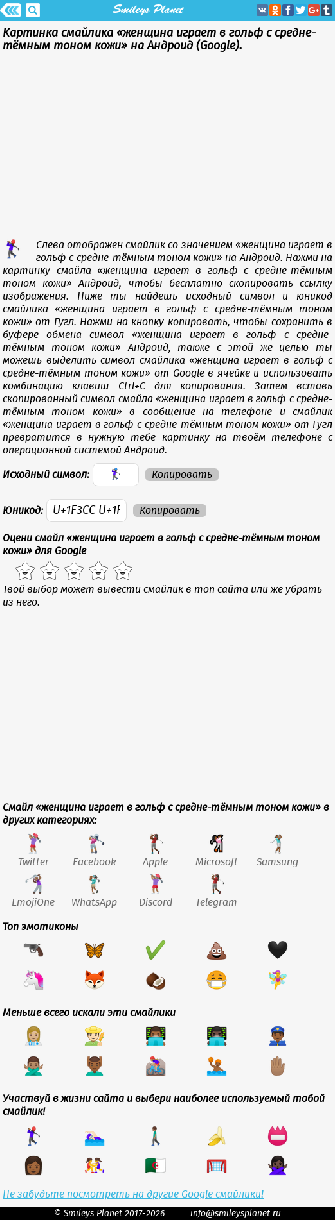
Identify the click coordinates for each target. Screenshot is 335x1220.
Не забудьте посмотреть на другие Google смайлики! (133, 1194)
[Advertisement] (167, 149)
